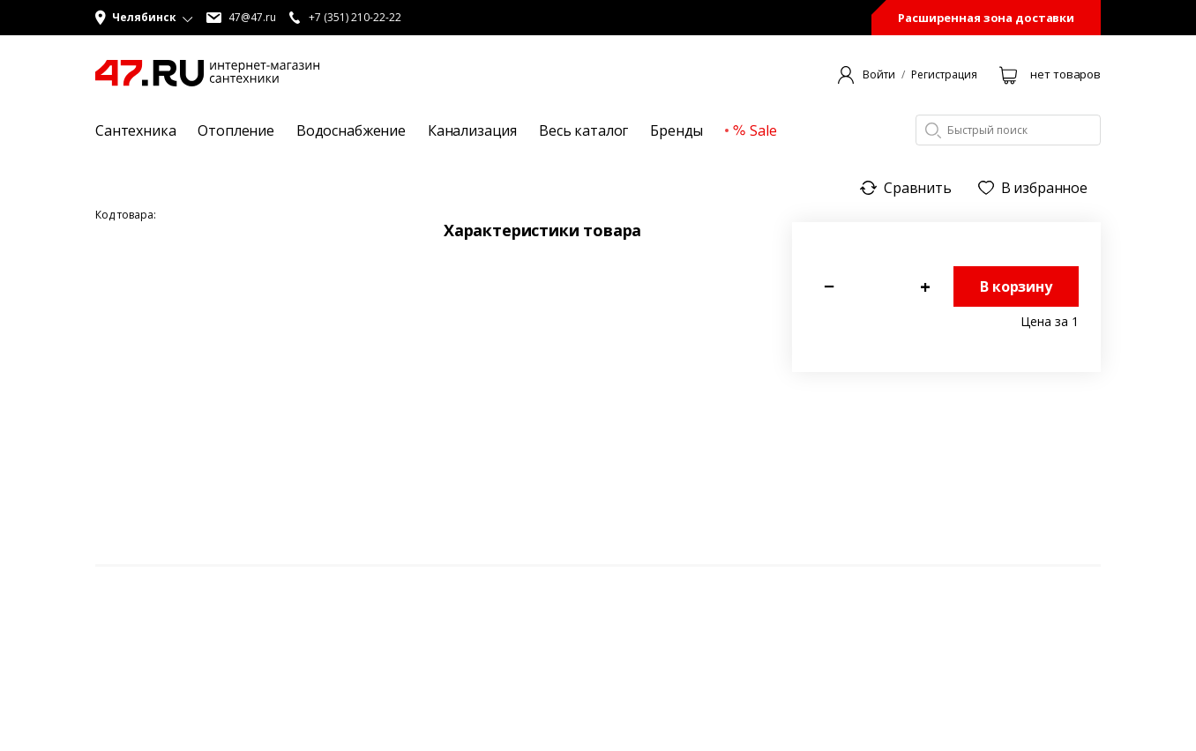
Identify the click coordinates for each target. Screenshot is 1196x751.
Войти (879, 75)
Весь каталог (583, 130)
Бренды (676, 130)
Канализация (472, 130)
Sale (754, 130)
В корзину (1016, 286)
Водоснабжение (351, 130)
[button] (144, 18)
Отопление (236, 130)
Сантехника (135, 130)
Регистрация (944, 75)
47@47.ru (241, 18)
